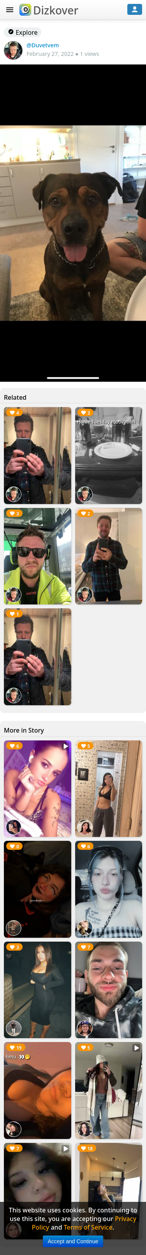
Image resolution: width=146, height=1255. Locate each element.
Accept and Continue (73, 1241)
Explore (22, 32)
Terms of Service (88, 1227)
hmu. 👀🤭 (18, 1056)
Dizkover (48, 10)
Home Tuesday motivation (106, 421)
